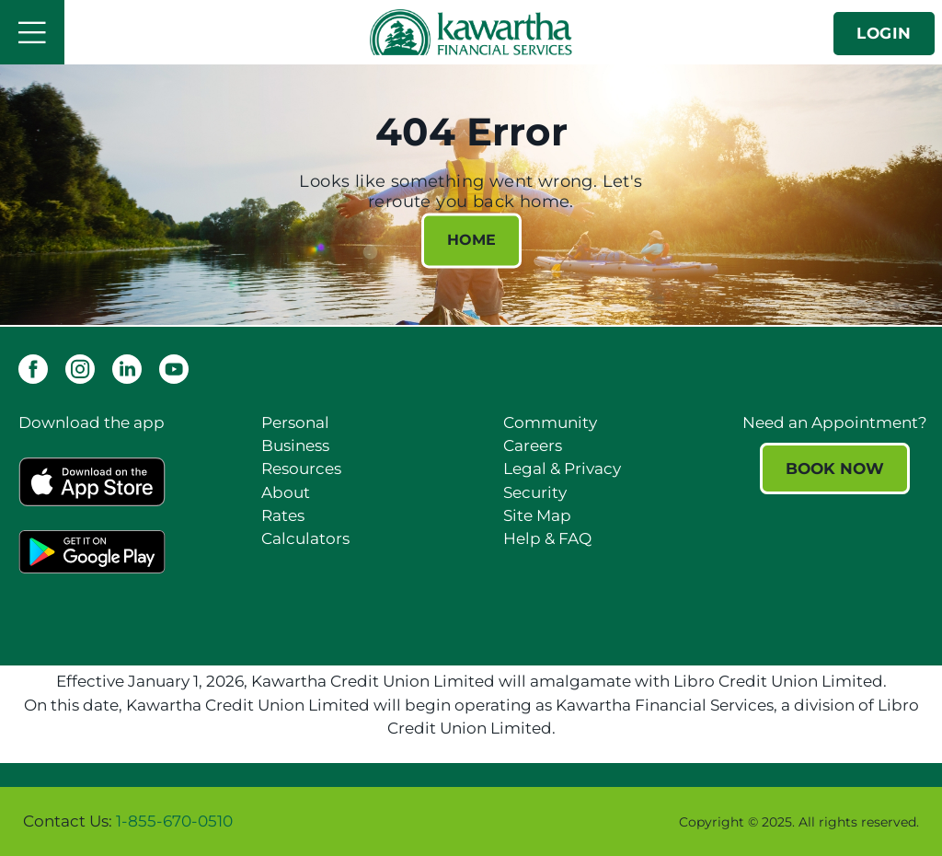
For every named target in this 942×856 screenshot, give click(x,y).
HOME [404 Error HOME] (471, 240)
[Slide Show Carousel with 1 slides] (471, 821)
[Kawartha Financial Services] (471, 31)
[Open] (32, 32)
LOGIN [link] (884, 33)
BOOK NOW (835, 468)
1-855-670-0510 (174, 821)
